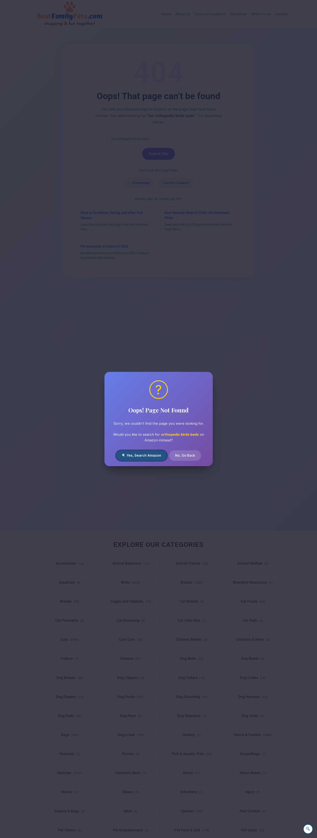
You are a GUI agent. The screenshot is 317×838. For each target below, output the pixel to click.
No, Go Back (185, 455)
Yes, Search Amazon (141, 455)
